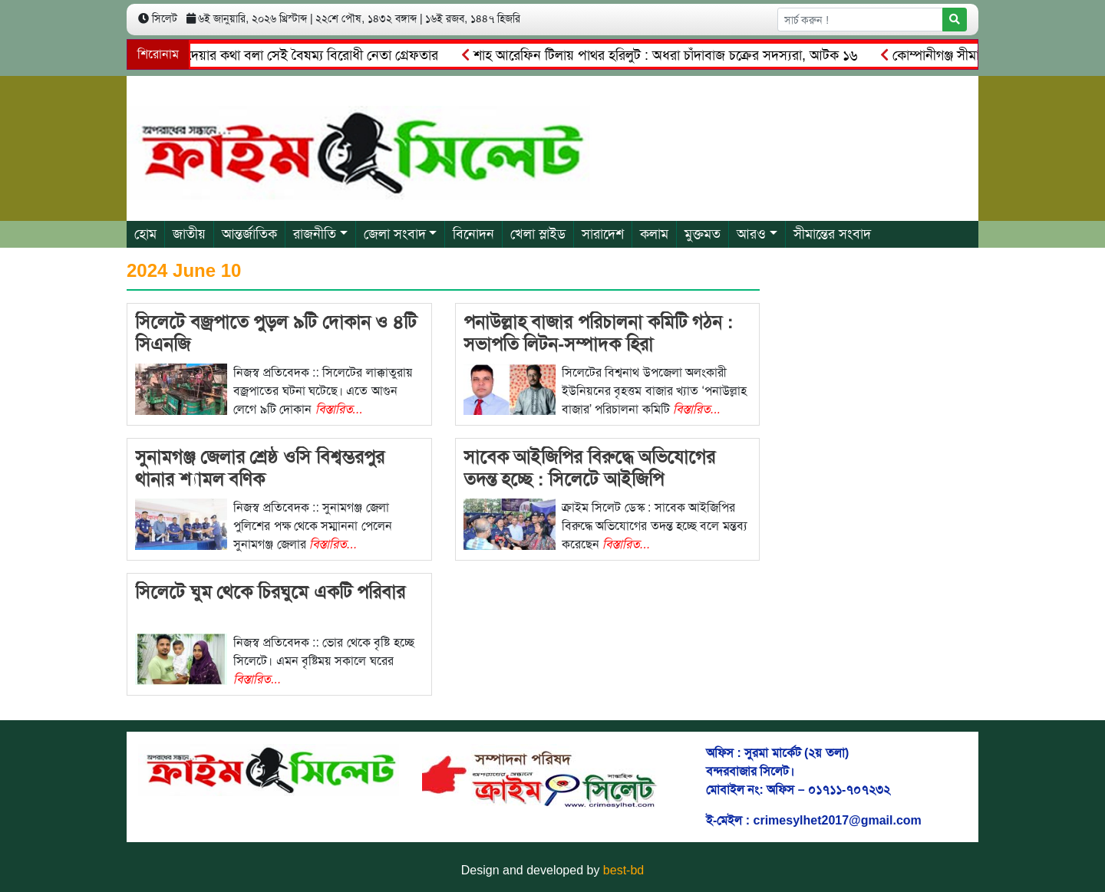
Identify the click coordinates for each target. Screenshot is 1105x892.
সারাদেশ (603, 234)
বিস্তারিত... (339, 409)
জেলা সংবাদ (395, 234)
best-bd (623, 870)
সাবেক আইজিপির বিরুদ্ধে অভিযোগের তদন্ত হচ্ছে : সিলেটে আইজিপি (589, 467)
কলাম (654, 234)
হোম (145, 234)
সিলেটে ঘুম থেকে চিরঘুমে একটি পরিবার (270, 591)
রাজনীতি (314, 234)
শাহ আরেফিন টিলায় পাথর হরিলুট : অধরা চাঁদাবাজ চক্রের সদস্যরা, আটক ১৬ (664, 55)
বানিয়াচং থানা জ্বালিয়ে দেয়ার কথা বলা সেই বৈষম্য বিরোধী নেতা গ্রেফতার (253, 55)
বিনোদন (473, 234)
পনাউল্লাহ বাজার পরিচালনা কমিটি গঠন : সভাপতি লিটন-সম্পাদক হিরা (598, 332)
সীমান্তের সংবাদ (832, 234)
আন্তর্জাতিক (249, 234)
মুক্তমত (702, 234)
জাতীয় (189, 234)
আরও (751, 234)
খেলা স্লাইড (538, 234)
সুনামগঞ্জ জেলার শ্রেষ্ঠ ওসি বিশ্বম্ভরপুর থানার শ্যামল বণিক (259, 467)
